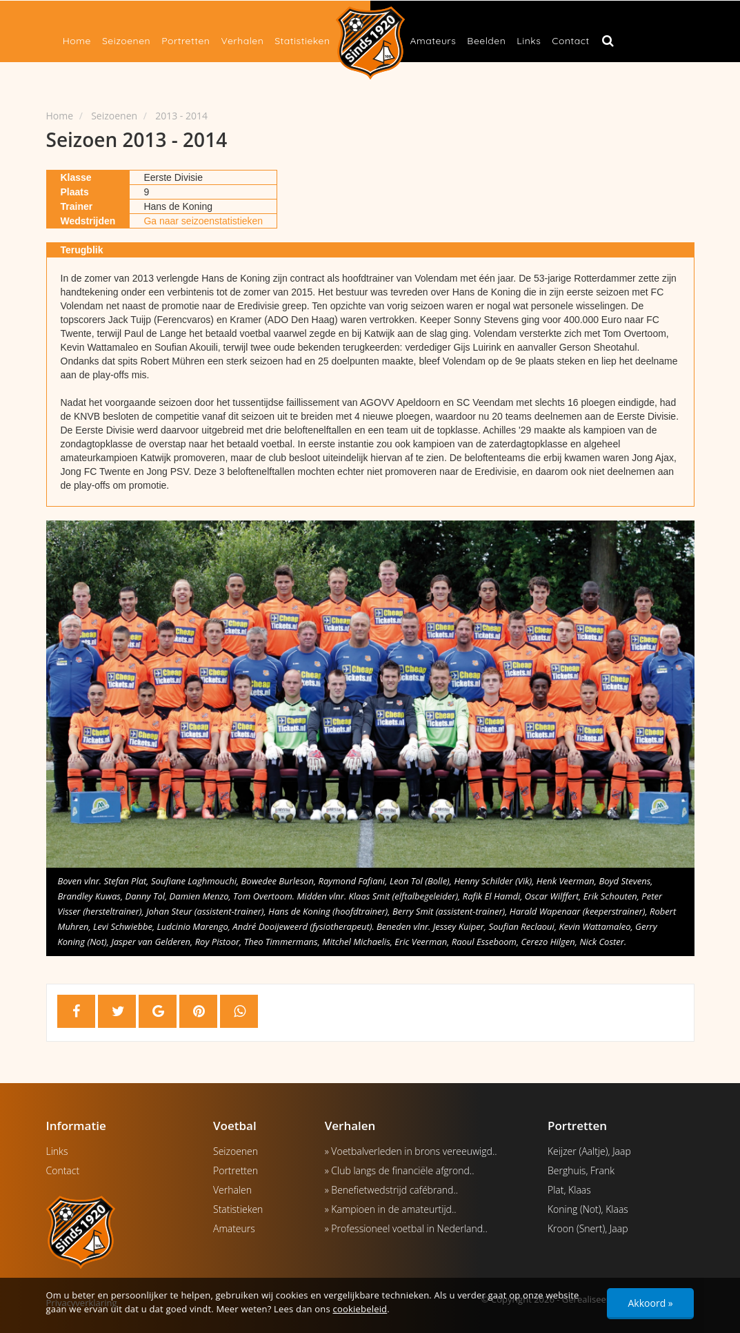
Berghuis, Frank (581, 1170)
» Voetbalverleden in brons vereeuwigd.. (411, 1151)
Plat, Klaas (569, 1189)
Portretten (185, 41)
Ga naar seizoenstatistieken (203, 220)
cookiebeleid (360, 1309)
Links (529, 41)
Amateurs (433, 41)
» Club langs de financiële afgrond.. (399, 1170)
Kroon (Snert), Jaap (588, 1228)
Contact (570, 41)
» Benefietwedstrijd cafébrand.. (391, 1189)
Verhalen (242, 41)
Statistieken (302, 41)
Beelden (486, 41)
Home (77, 41)
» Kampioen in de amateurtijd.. (391, 1209)
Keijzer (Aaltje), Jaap (589, 1151)
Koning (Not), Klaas (588, 1209)
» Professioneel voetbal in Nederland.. (406, 1228)
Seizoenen (126, 41)
